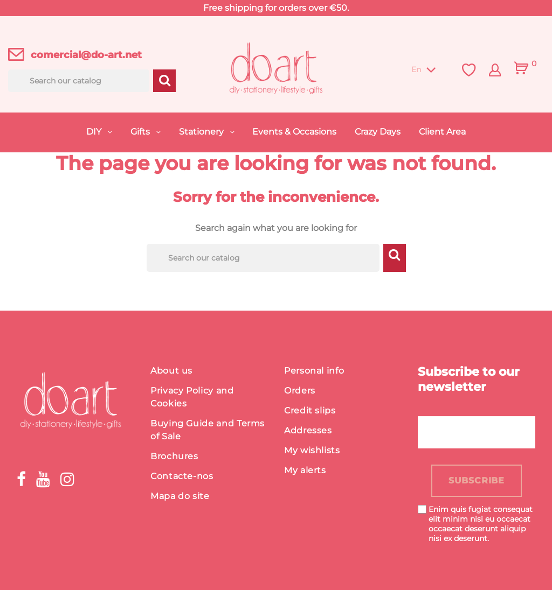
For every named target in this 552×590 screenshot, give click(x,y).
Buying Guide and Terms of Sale (207, 429)
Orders (299, 390)
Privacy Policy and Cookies (192, 397)
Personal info (314, 371)
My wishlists (312, 450)
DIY (95, 132)
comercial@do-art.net (86, 55)
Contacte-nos (181, 476)
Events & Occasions (294, 132)
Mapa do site (180, 496)
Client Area (442, 132)
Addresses (308, 430)
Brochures (174, 456)
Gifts (141, 132)
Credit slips (310, 410)
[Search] (78, 80)
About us (171, 371)
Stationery (202, 132)
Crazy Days (378, 132)
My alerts (305, 470)
